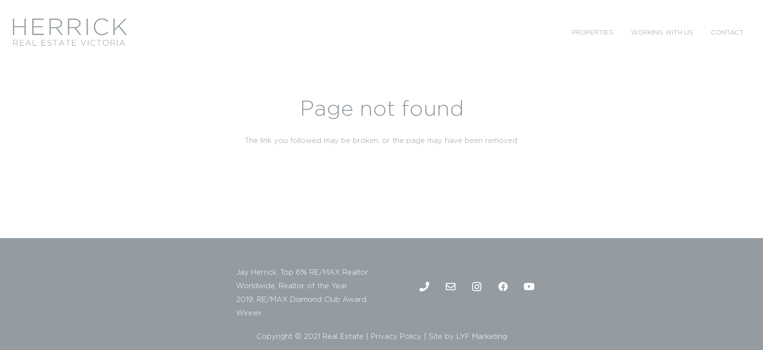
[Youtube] (529, 287)
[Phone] (424, 287)
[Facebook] (503, 287)
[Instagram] (477, 287)
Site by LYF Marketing (468, 336)
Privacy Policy (396, 336)
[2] (69, 32)
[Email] (450, 287)
